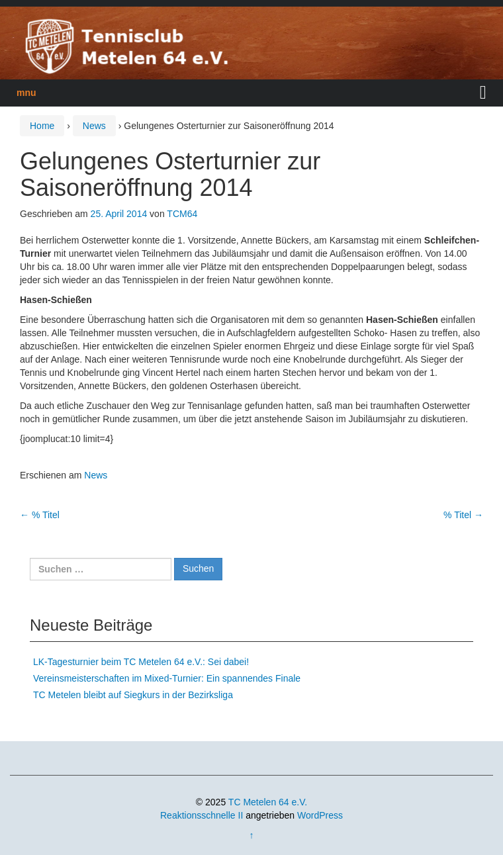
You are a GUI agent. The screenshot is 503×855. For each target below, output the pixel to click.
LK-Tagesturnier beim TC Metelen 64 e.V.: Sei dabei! (141, 661)
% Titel (40, 515)
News (94, 125)
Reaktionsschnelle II (201, 815)
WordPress (320, 815)
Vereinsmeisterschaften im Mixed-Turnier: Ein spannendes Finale (166, 678)
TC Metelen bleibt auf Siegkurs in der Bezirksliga (133, 695)
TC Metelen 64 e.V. (267, 802)
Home (42, 125)
